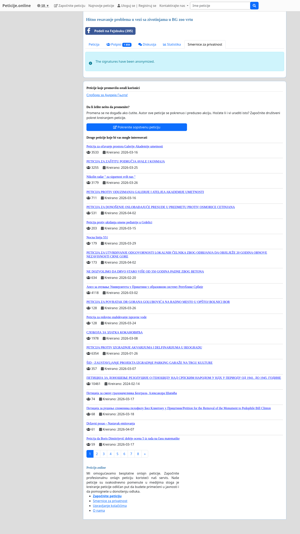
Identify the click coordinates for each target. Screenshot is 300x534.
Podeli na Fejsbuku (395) (109, 31)
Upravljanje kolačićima (110, 505)
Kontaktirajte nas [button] (172, 5)
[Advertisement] (44, 71)
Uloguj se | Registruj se (136, 5)
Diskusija (147, 44)
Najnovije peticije (101, 5)
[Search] (220, 5)
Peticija (94, 44)
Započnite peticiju (69, 5)
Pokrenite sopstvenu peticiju (136, 127)
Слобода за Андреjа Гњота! (107, 95)
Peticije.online (16, 5)
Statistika (172, 44)
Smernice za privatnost (205, 44)
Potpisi (119, 44)
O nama (99, 510)
